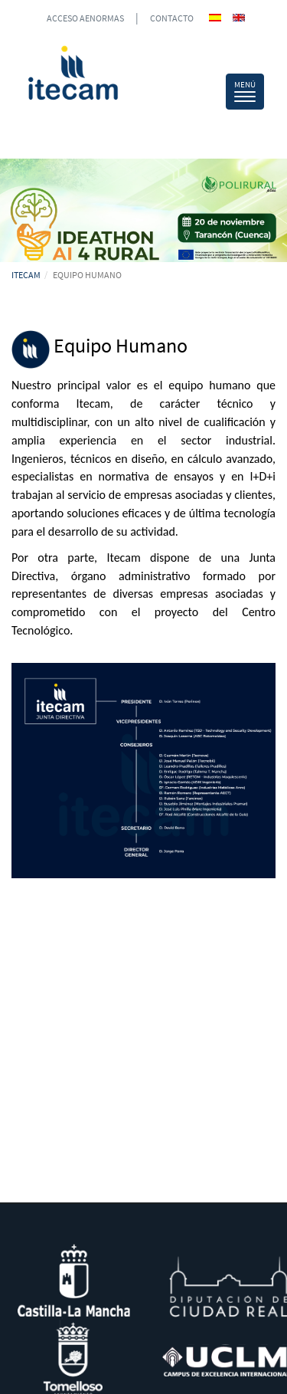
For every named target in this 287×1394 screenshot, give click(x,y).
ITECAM (26, 274)
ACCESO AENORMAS (85, 18)
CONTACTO (172, 18)
